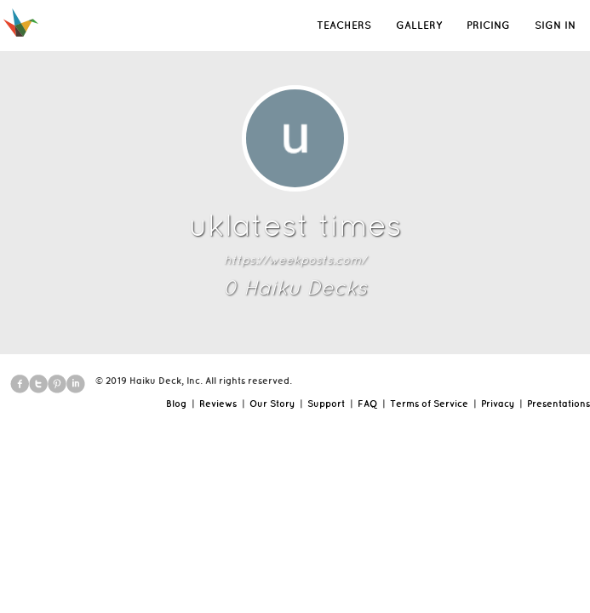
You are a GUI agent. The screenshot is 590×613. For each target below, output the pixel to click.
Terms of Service (429, 403)
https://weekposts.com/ (295, 259)
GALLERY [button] (419, 25)
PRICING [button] (488, 25)
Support (326, 403)
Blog (176, 403)
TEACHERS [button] (344, 25)
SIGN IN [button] (555, 25)
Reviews (218, 403)
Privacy (497, 403)
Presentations (558, 403)
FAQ (367, 403)
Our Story (272, 403)
